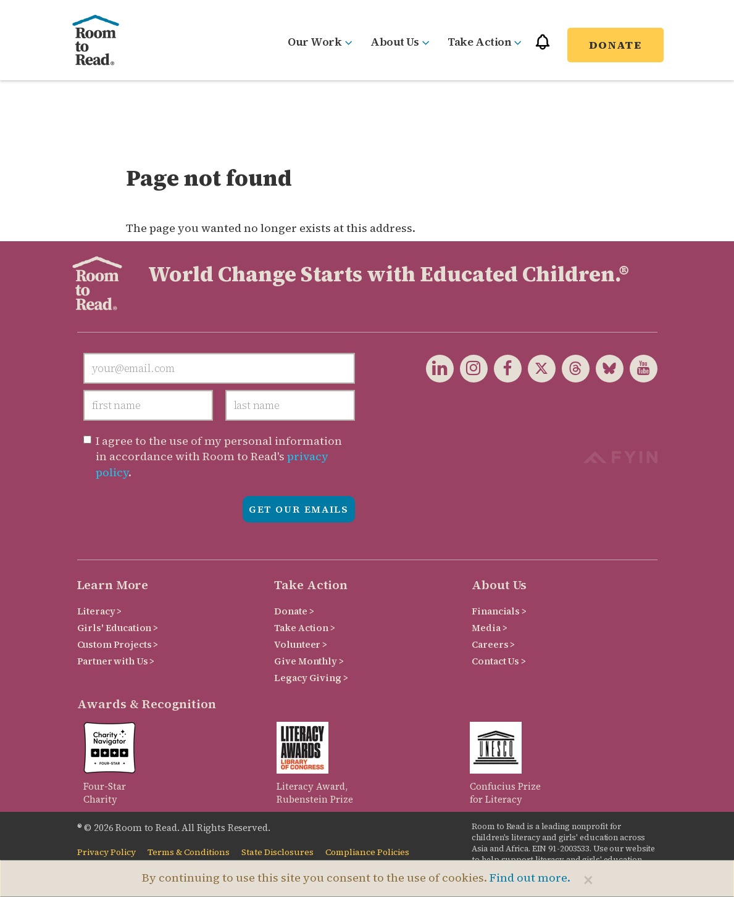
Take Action (485, 41)
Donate (615, 44)
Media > (489, 627)
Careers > (493, 644)
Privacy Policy (106, 852)
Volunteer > (300, 644)
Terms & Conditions (189, 852)
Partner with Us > (116, 661)
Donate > (294, 611)
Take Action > (304, 627)
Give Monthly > (308, 661)
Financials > (499, 611)
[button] (542, 47)
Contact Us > (498, 661)
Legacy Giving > (311, 677)
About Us (399, 41)
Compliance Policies (367, 852)
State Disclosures (277, 852)
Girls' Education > (117, 627)
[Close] (588, 879)
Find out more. (530, 877)
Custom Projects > (118, 644)
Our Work (320, 41)
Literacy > (99, 611)
